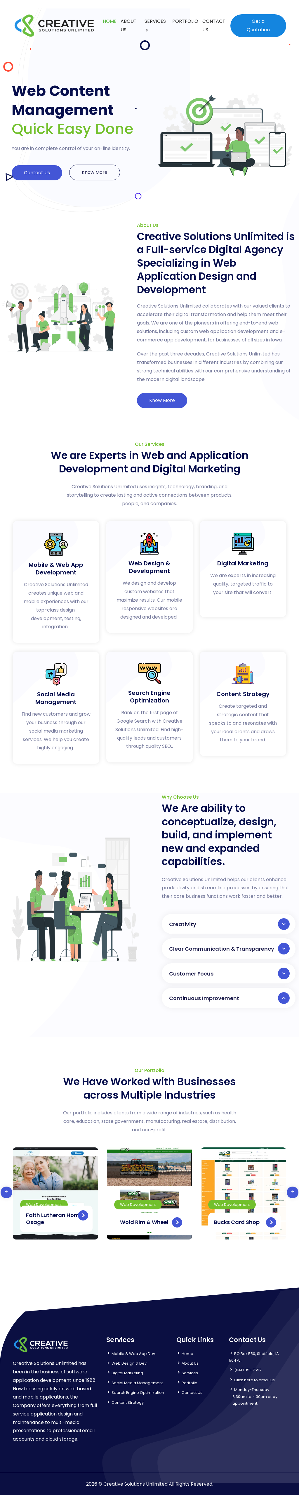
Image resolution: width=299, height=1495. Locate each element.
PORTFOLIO (185, 21)
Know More (94, 172)
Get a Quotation (258, 25)
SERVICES (155, 21)
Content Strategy (128, 1402)
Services (190, 1373)
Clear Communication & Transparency (229, 948)
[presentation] (6, 1192)
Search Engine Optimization (138, 1392)
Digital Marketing (127, 1373)
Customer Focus (229, 973)
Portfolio (189, 1383)
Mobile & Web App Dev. (134, 1353)
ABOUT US (129, 25)
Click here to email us (254, 1380)
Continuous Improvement (229, 998)
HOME (110, 21)
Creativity (229, 924)
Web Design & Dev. (129, 1363)
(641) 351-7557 (247, 1370)
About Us (190, 1363)
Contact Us (37, 172)
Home (187, 1353)
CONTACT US (213, 25)
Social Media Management (137, 1383)
